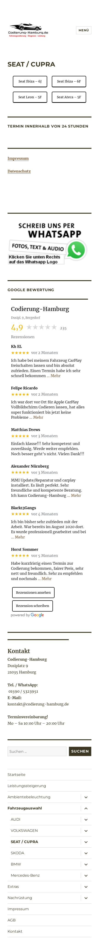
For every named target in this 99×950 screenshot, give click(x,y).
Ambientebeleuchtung (29, 797)
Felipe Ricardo (24, 388)
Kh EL (16, 346)
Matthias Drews (25, 430)
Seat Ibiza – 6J (30, 81)
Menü (84, 30)
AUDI (15, 819)
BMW (16, 864)
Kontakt (15, 931)
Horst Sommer (24, 549)
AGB (12, 920)
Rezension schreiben (32, 606)
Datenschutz (19, 171)
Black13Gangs (23, 508)
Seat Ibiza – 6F (69, 81)
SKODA (17, 853)
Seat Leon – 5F (30, 97)
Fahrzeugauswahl (25, 808)
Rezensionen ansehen (33, 593)
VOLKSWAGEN (24, 830)
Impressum (18, 158)
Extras (13, 886)
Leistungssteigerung (27, 786)
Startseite (16, 774)
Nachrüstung (20, 898)
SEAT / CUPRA (24, 842)
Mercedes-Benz (25, 875)
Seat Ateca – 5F (69, 97)
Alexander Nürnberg (30, 466)
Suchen (80, 751)
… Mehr (53, 375)
